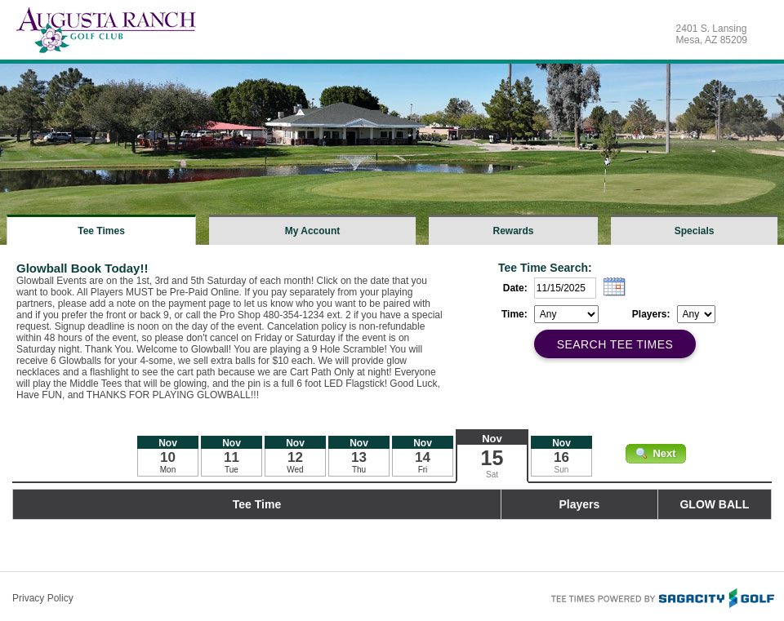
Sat (492, 474)
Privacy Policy (43, 598)
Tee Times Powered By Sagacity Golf (661, 596)
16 (561, 457)
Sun (562, 469)
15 (492, 457)
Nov (492, 438)
